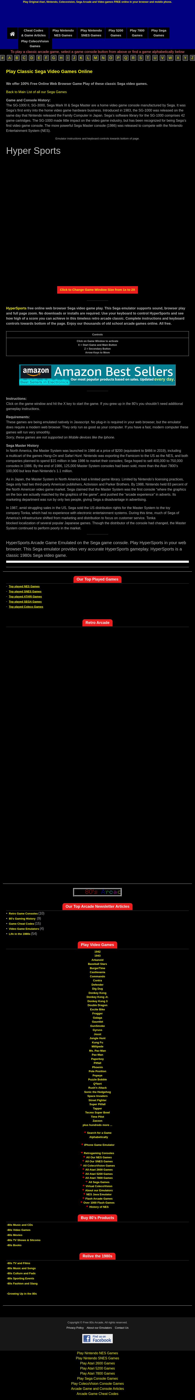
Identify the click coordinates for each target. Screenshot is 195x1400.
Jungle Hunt (97, 1038)
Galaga (97, 1017)
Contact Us (122, 1327)
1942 (98, 951)
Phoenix (97, 1067)
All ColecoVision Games (99, 1165)
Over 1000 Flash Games (99, 1202)
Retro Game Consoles (23, 913)
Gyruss (97, 1030)
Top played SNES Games (25, 591)
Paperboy (97, 1059)
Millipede (97, 1046)
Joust (97, 1034)
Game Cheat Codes (21, 923)
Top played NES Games (24, 586)
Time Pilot (97, 1116)
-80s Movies (15, 1235)
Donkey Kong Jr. (98, 997)
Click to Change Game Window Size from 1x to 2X (97, 289)
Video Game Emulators (24, 928)
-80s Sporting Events (20, 1278)
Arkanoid (97, 959)
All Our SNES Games (99, 1161)
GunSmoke (97, 1026)
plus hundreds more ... (97, 1125)
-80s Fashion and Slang (22, 1283)
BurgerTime (97, 968)
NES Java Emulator (99, 1194)
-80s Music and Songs (21, 1268)
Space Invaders (97, 1096)
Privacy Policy (75, 1327)
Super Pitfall (97, 1104)
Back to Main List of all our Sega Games (36, 92)
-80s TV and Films (18, 1263)
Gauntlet (97, 1021)
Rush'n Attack (97, 1087)
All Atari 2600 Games (99, 1169)
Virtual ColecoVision (99, 1186)
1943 (98, 955)
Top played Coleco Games (26, 606)
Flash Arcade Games (99, 1198)
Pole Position (97, 1071)
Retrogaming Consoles (99, 1153)
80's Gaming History (22, 918)
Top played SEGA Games (25, 601)
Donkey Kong (97, 992)
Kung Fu (97, 1042)
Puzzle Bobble (97, 1079)
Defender (97, 984)
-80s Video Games (19, 1230)
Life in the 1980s (19, 933)
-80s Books (14, 1245)
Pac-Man (97, 1054)
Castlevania (97, 972)
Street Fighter (98, 1100)
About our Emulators (99, 1190)
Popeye (97, 1075)
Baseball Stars (97, 964)
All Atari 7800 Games (99, 1177)
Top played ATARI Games (25, 596)
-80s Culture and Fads (21, 1273)
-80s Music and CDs (20, 1224)
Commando (97, 976)
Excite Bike (97, 1009)
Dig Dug (97, 988)
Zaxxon (97, 1120)
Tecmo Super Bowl (97, 1112)
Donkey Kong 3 (98, 1001)
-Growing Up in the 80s (22, 1293)
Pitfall (97, 1063)
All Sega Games (99, 1182)
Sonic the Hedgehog (97, 1092)
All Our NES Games (99, 1157)
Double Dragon (97, 1005)
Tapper (97, 1108)
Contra (97, 980)
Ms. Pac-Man (97, 1050)
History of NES (99, 1206)
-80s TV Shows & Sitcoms (24, 1240)
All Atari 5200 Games (99, 1173)
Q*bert (97, 1083)
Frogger (97, 1013)
